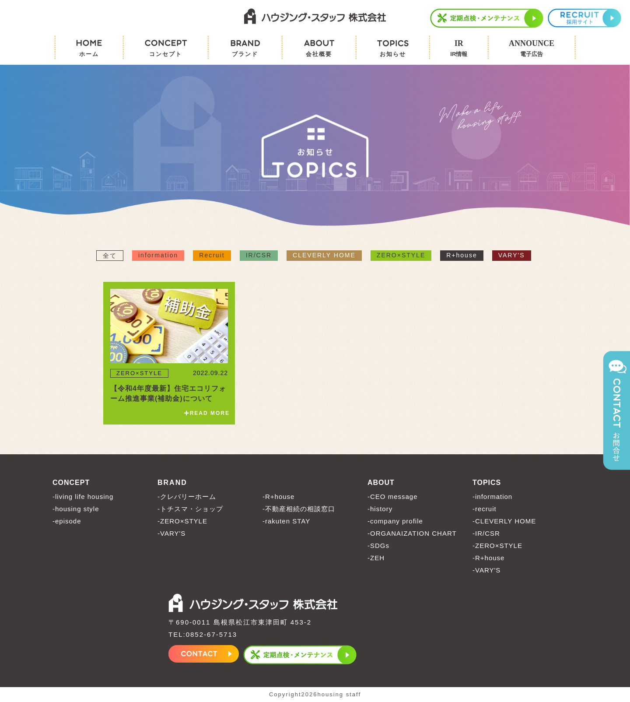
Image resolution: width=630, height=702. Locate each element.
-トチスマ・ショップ (190, 508)
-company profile (395, 521)
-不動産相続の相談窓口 (298, 508)
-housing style (75, 508)
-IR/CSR (486, 533)
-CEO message (393, 496)
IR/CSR (259, 255)
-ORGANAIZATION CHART (412, 533)
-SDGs (378, 545)
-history (380, 508)
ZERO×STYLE (401, 255)
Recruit (211, 255)
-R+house (278, 496)
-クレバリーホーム (187, 496)
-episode (66, 521)
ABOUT (381, 482)
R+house (461, 255)
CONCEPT (71, 482)
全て (110, 255)
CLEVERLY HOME (324, 255)
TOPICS (486, 482)
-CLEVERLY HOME (504, 521)
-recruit (484, 508)
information (158, 255)
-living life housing (82, 496)
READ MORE (207, 413)
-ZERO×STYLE (182, 521)
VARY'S (511, 255)
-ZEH (376, 558)
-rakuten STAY (286, 521)
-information (492, 496)
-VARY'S (172, 533)
